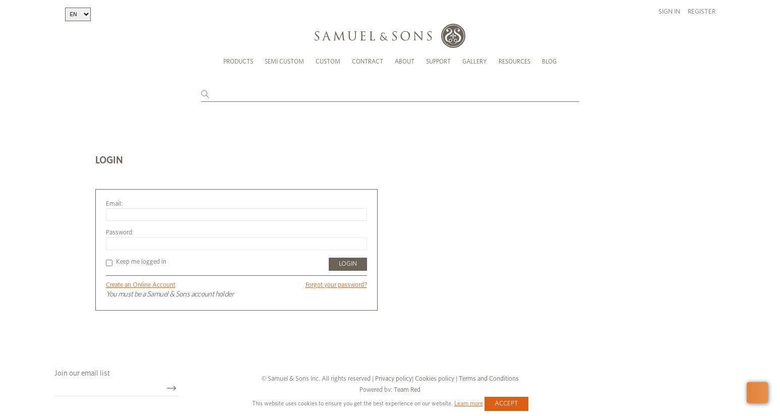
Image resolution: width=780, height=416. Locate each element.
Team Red (407, 390)
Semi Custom (284, 61)
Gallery (474, 61)
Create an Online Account (140, 285)
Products (238, 61)
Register (701, 12)
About (404, 61)
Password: (120, 232)
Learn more (468, 403)
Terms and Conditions (488, 379)
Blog (549, 61)
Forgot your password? (336, 285)
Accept (506, 403)
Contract (367, 61)
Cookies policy (434, 379)
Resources (514, 61)
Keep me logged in (136, 262)
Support (438, 61)
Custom (328, 61)
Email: (114, 204)
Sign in (669, 12)
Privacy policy (393, 379)
